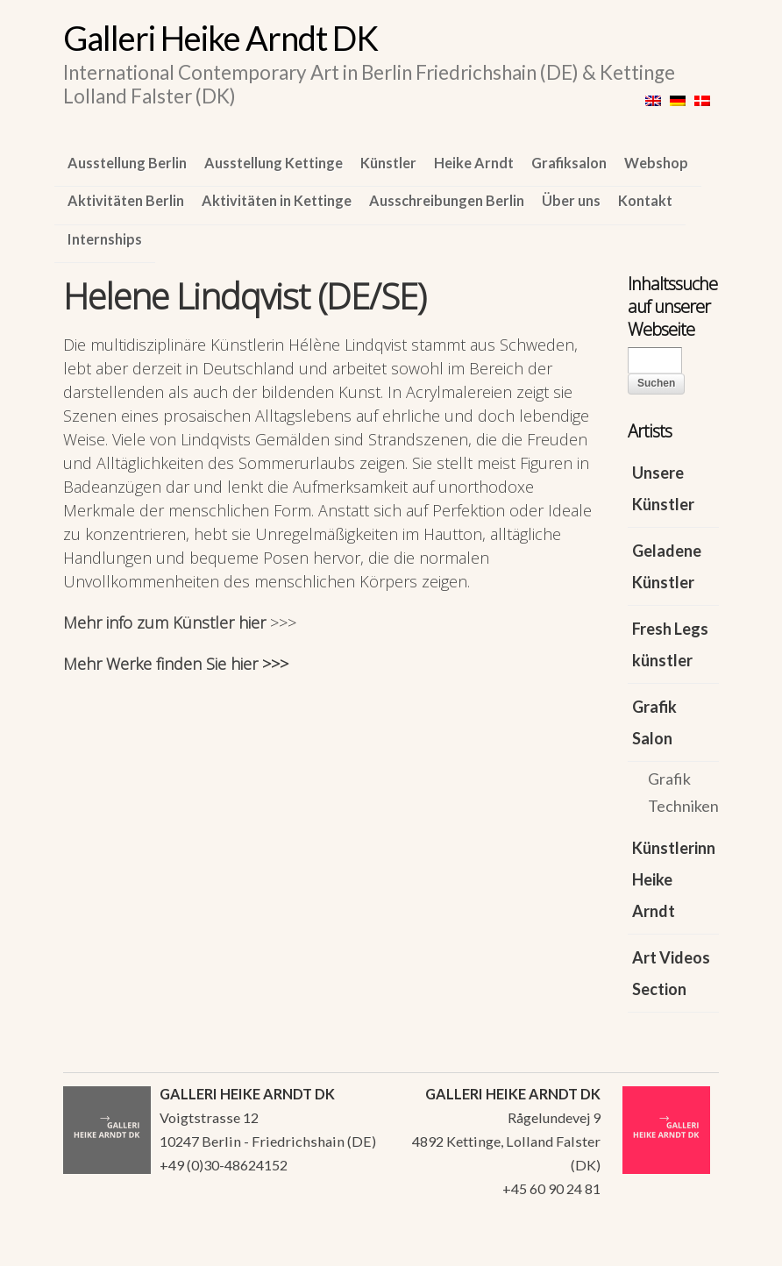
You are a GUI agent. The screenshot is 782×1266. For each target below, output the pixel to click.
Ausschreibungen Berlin (446, 200)
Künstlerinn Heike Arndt (673, 879)
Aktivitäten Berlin (126, 200)
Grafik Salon (654, 722)
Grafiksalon (569, 162)
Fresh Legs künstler (670, 644)
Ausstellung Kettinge (273, 162)
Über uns (571, 200)
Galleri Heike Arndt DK (220, 38)
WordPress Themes (686, 1247)
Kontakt (645, 200)
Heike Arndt (474, 162)
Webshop (656, 162)
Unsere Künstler (663, 488)
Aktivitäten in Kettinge (277, 200)
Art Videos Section (671, 973)
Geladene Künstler (666, 566)
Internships (105, 239)
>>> (283, 622)
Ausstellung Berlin (127, 162)
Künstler (388, 162)
